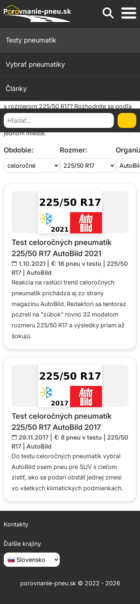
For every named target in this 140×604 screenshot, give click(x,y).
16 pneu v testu (80, 263)
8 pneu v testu (81, 437)
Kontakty (16, 524)
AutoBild (39, 272)
